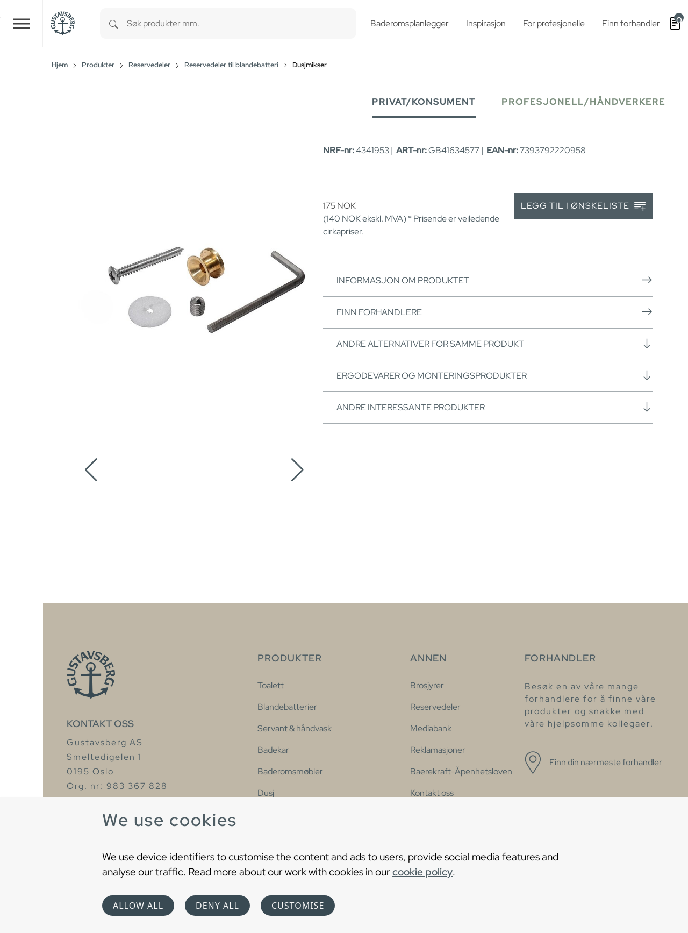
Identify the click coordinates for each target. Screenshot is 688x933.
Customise (297, 905)
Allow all (138, 905)
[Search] (113, 23)
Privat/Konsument (424, 102)
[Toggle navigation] (21, 23)
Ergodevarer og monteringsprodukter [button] (494, 375)
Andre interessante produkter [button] (494, 407)
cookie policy (422, 872)
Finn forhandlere (494, 312)
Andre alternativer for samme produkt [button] (494, 344)
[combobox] (241, 23)
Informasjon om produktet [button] (494, 280)
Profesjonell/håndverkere (583, 102)
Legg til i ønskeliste (583, 206)
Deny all (217, 905)
